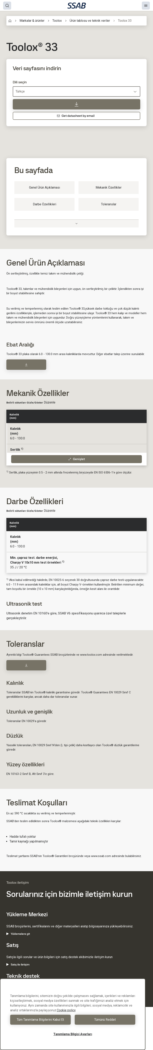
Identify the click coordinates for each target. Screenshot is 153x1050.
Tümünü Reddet (105, 1019)
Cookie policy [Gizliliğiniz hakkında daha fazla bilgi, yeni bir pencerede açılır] (66, 1010)
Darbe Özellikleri (44, 204)
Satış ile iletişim (17, 964)
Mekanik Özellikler (109, 187)
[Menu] (146, 6)
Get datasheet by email (76, 116)
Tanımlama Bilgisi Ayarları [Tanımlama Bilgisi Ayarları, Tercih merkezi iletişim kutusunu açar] (72, 1034)
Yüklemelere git (18, 934)
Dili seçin (20, 82)
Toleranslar (108, 204)
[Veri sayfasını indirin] (76, 104)
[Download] (26, 364)
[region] (72, 1014)
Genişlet (76, 459)
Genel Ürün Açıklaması (44, 187)
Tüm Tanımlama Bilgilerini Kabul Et (40, 1019)
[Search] (7, 6)
